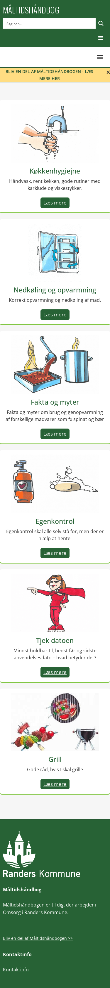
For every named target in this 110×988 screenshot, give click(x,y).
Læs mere (55, 202)
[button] (101, 38)
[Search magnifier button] (101, 23)
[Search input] (49, 23)
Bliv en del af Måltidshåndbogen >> (38, 938)
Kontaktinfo (16, 969)
